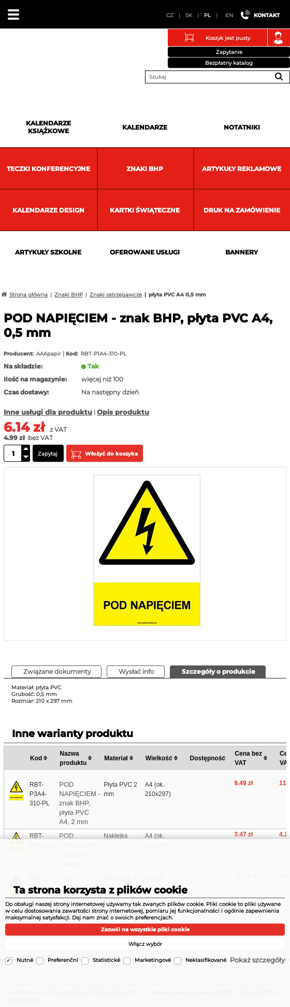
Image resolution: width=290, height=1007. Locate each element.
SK (188, 15)
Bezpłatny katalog (229, 63)
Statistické (106, 960)
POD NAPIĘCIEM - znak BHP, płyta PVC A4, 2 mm (79, 803)
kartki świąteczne (145, 210)
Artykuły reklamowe (241, 169)
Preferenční (63, 960)
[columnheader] (42, 758)
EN (229, 15)
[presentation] (217, 671)
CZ (169, 15)
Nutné (25, 960)
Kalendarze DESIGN (48, 210)
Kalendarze (144, 127)
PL (207, 15)
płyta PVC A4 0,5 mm (177, 294)
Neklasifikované (205, 960)
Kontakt (267, 15)
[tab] (218, 671)
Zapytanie (229, 52)
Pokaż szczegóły (257, 960)
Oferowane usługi (145, 252)
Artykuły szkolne (48, 252)
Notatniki (242, 127)
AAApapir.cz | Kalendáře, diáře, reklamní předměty (21, 54)
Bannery (241, 252)
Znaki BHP (144, 169)
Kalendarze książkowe (48, 127)
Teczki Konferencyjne (48, 169)
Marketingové (153, 960)
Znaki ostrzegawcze (116, 294)
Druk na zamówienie (242, 210)
